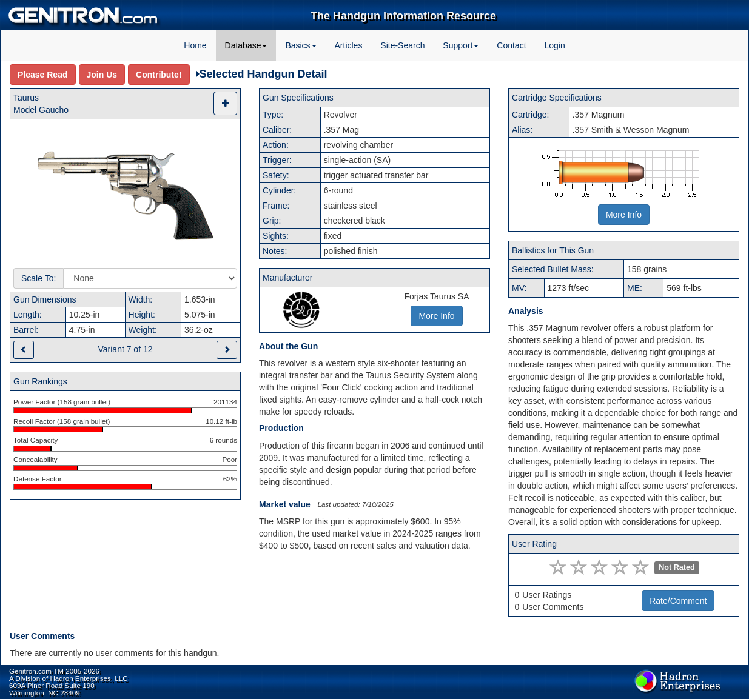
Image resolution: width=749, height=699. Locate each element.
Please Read (43, 74)
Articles (349, 45)
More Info (624, 214)
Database (246, 45)
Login (554, 45)
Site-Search (402, 45)
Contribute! (158, 74)
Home (195, 45)
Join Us (102, 74)
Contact (511, 45)
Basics (300, 45)
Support (461, 45)
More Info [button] (436, 316)
